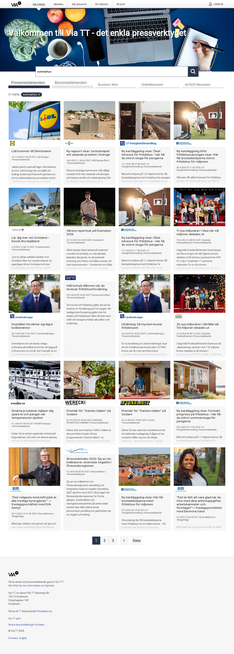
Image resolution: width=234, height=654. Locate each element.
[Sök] (112, 71)
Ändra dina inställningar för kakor (26, 624)
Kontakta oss (45, 611)
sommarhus (32, 94)
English (23, 638)
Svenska (13, 638)
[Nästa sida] (124, 541)
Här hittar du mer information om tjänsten (31, 585)
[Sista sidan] (136, 541)
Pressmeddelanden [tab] (28, 82)
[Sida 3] (113, 541)
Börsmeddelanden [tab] (71, 82)
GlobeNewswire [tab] (152, 85)
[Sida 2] (104, 541)
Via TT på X (14, 618)
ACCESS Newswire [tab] (197, 85)
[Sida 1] (96, 541)
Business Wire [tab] (108, 85)
